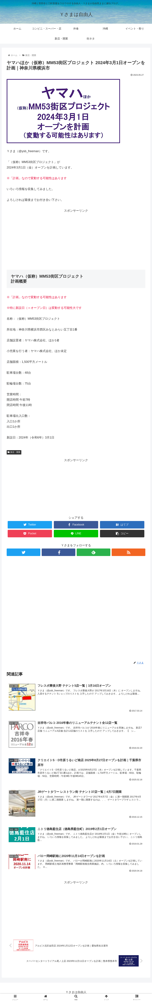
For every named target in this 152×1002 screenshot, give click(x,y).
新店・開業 (14, 452)
